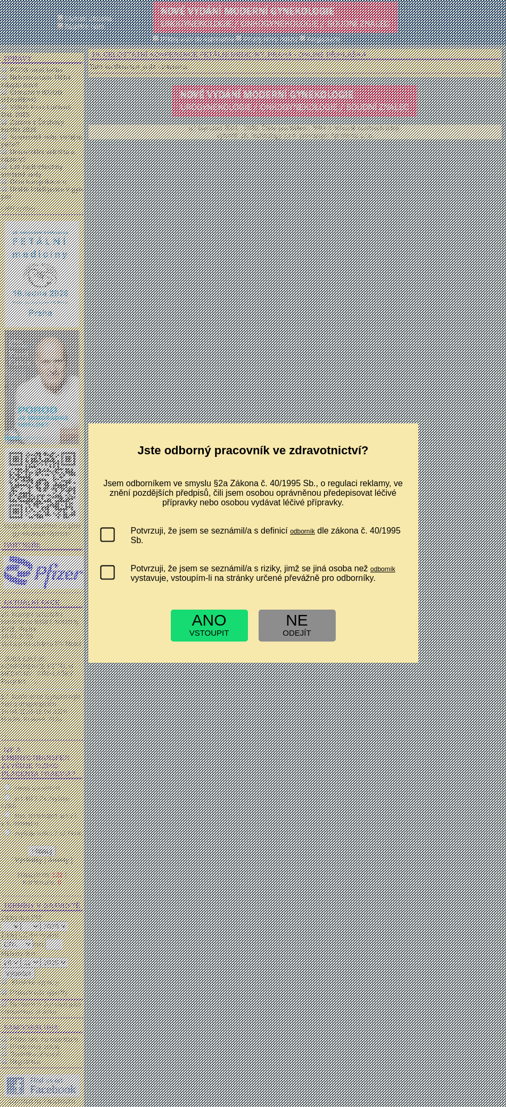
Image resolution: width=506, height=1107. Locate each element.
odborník (302, 531)
